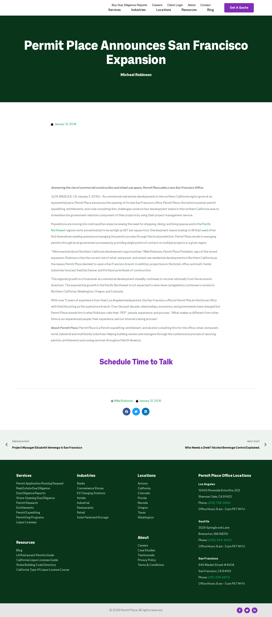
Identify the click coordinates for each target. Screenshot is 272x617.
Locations (163, 10)
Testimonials (146, 555)
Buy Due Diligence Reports (129, 5)
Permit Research (27, 503)
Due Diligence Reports (30, 493)
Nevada (143, 503)
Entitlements (25, 508)
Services (114, 10)
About (191, 5)
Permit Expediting (28, 512)
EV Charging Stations (91, 493)
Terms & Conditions (151, 565)
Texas (142, 512)
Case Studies (146, 550)
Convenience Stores (90, 488)
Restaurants (85, 508)
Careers (157, 5)
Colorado (144, 493)
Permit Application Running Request (40, 483)
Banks (81, 483)
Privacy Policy (147, 560)
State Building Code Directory (36, 565)
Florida (142, 498)
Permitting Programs (30, 517)
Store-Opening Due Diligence (35, 498)
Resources (189, 10)
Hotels (81, 498)
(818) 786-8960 (219, 503)
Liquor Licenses (26, 522)
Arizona (143, 483)
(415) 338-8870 (219, 577)
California (144, 488)
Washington (146, 517)
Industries (138, 10)
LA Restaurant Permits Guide (35, 555)
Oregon (143, 508)
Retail (81, 512)
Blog (210, 10)
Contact (205, 5)
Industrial (83, 503)
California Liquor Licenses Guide (37, 560)
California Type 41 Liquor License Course (42, 570)
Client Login (175, 5)
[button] (126, 411)
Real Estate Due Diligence (33, 488)
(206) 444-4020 (220, 540)
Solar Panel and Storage (92, 517)
